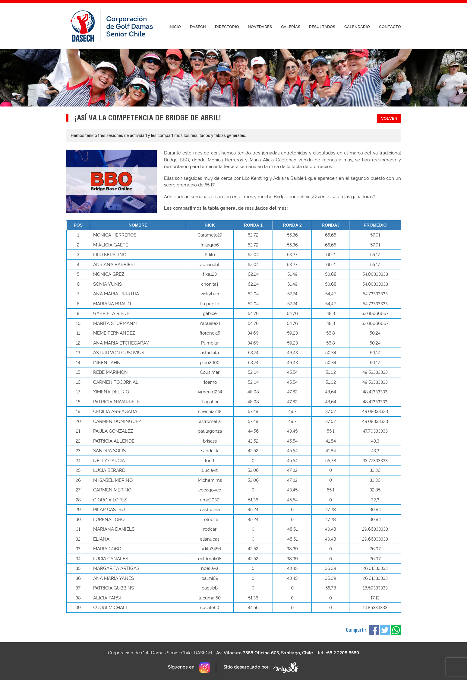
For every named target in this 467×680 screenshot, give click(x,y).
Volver (389, 118)
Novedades (260, 26)
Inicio (175, 26)
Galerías (290, 26)
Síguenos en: (189, 667)
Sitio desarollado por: (261, 667)
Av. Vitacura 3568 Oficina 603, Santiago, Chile (264, 653)
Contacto (390, 26)
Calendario (357, 26)
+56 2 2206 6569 (342, 653)
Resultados (322, 26)
